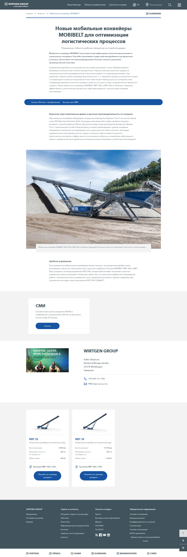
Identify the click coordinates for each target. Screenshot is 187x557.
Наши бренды (74, 4)
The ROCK (99, 529)
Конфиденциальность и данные (142, 522)
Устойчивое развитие (34, 518)
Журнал (98, 522)
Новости (41, 13)
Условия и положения (139, 514)
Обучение (65, 518)
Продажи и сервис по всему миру (74, 514)
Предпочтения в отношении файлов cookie (145, 539)
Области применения (95, 4)
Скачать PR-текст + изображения (45, 102)
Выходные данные (137, 518)
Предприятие (31, 514)
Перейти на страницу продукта (47, 475)
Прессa (98, 514)
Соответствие (135, 526)
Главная (29, 13)
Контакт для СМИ (70, 102)
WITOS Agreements (137, 533)
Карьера (29, 522)
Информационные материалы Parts (75, 526)
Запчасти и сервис (118, 4)
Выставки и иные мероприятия (107, 518)
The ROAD (99, 526)
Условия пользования (138, 529)
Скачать (47, 326)
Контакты (64, 529)
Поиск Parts (65, 522)
